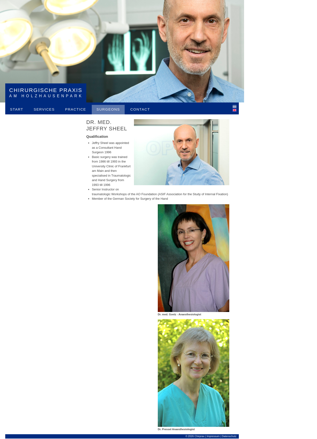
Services (44, 109)
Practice (75, 109)
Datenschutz (229, 436)
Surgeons (108, 109)
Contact (140, 109)
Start (16, 109)
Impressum (213, 436)
